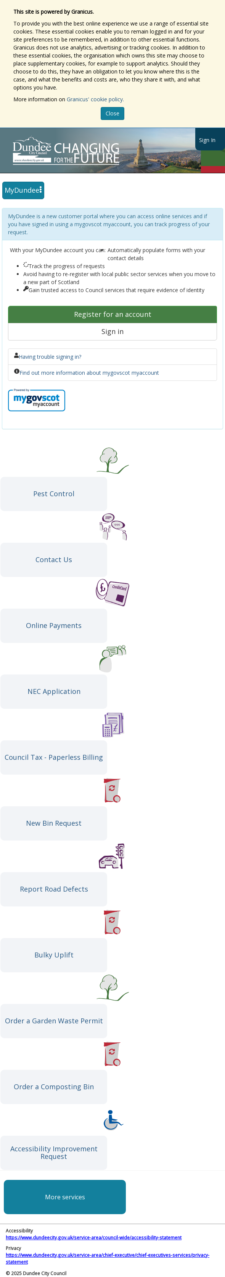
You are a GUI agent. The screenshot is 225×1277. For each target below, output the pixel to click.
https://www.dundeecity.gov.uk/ (100, 150)
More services (65, 1197)
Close (112, 113)
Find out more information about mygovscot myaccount (89, 372)
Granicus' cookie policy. (95, 99)
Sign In (207, 140)
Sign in (112, 331)
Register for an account (112, 314)
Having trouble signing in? (50, 356)
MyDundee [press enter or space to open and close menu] (23, 190)
